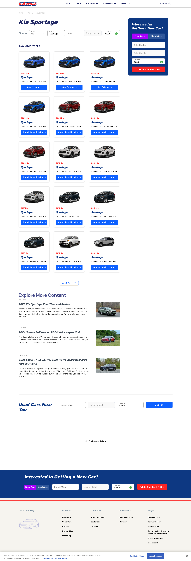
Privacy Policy (154, 522)
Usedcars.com (126, 517)
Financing (66, 535)
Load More (69, 283)
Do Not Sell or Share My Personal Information (158, 532)
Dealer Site (96, 522)
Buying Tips (67, 531)
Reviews (66, 526)
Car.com (123, 522)
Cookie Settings (137, 556)
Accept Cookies (155, 556)
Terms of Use (154, 517)
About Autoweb (97, 517)
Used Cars (156, 36)
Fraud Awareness (155, 538)
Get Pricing (34, 87)
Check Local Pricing (34, 132)
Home (21, 13)
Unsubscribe (154, 543)
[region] (95, 556)
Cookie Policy (154, 526)
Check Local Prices (148, 69)
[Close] (187, 556)
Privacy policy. (47, 558)
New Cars (140, 36)
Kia (29, 13)
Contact (94, 526)
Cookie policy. (61, 558)
